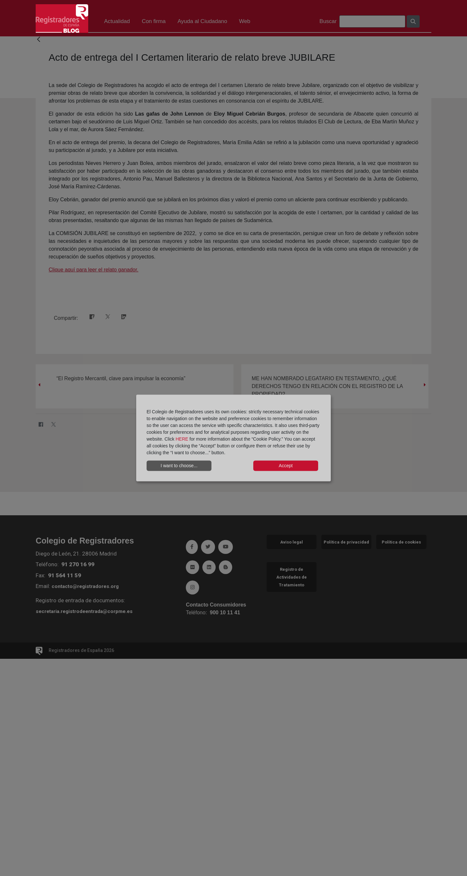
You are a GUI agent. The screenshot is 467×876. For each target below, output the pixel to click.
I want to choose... (179, 465)
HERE (181, 438)
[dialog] (233, 438)
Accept (286, 465)
